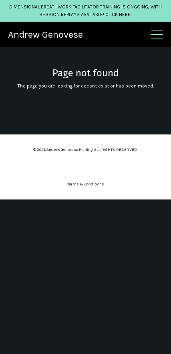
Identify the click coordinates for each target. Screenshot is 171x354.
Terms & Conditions (85, 184)
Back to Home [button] (85, 106)
